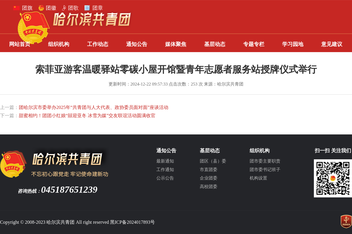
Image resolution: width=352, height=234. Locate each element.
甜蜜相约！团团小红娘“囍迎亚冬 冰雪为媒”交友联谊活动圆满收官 (87, 115)
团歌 (73, 8)
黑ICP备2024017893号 (132, 222)
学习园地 (292, 44)
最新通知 (165, 161)
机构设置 (258, 178)
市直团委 (208, 169)
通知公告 (136, 44)
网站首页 (19, 44)
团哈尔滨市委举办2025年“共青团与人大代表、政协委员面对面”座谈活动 (93, 107)
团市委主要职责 (265, 161)
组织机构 (58, 44)
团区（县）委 (213, 161)
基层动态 (214, 44)
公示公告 (165, 178)
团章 (97, 8)
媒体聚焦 (175, 44)
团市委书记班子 (265, 169)
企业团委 (208, 178)
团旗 (27, 8)
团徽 (51, 8)
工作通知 (165, 169)
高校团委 (208, 186)
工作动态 (97, 44)
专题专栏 (253, 44)
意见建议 (331, 44)
